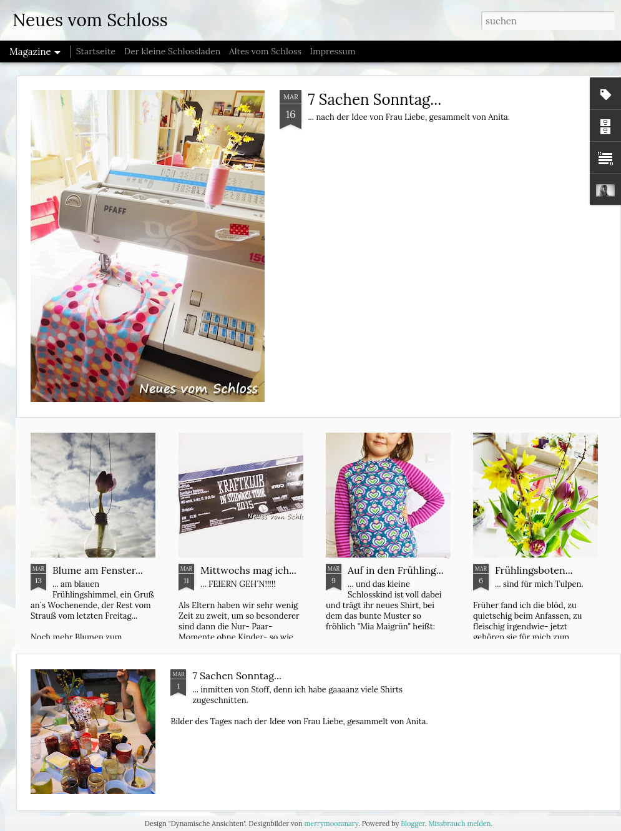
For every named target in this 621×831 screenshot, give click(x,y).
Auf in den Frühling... (396, 570)
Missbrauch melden (459, 823)
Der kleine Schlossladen (172, 51)
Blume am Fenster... (97, 570)
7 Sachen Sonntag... (374, 99)
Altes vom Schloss (265, 51)
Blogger (413, 823)
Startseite (95, 51)
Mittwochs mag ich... (248, 570)
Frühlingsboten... (534, 570)
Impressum (333, 51)
